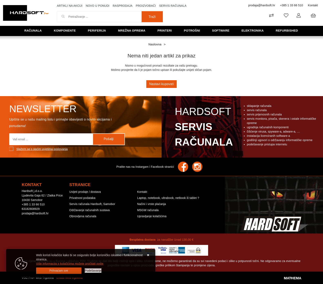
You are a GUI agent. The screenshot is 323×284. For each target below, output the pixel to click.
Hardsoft (203, 128)
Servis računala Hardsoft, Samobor (92, 204)
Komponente (65, 30)
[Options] (93, 270)
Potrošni (192, 30)
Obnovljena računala (82, 216)
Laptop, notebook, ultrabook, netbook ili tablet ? (168, 198)
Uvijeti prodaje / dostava (85, 191)
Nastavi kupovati (161, 84)
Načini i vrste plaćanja (151, 204)
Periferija (97, 30)
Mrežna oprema (132, 30)
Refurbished (287, 30)
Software (221, 30)
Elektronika (253, 30)
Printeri (165, 30)
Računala (33, 30)
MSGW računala (148, 210)
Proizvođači (146, 5)
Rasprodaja (122, 5)
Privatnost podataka (82, 198)
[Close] (58, 271)
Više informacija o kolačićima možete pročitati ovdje (69, 263)
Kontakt (313, 5)
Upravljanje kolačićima (151, 216)
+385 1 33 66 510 (291, 5)
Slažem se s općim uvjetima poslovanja (42, 149)
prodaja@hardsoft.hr (261, 5)
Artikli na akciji (69, 5)
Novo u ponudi (97, 5)
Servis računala (172, 5)
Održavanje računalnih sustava (89, 210)
